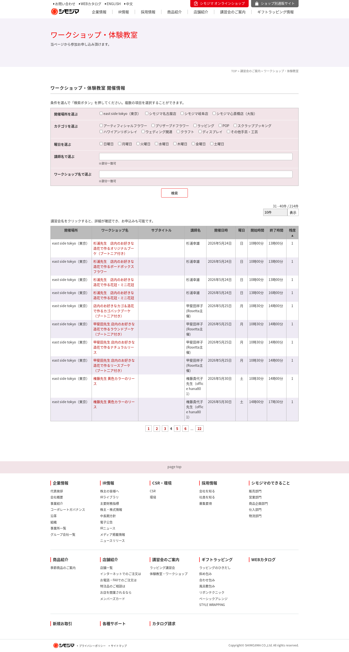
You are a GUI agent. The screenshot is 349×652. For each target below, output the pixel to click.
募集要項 (205, 503)
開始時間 (257, 230)
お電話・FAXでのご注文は (118, 580)
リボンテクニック (211, 592)
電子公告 (106, 522)
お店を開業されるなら (116, 592)
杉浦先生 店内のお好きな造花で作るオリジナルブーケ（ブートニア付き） (113, 248)
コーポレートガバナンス (67, 509)
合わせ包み (207, 580)
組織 (53, 522)
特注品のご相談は (112, 586)
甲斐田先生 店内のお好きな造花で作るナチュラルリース (114, 347)
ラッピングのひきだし (215, 567)
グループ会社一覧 (62, 534)
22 (199, 428)
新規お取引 (62, 623)
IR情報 (123, 12)
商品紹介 (174, 12)
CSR (153, 491)
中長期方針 (108, 515)
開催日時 (221, 230)
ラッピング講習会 (162, 567)
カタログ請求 (163, 623)
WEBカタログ (91, 3)
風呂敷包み (207, 586)
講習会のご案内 (233, 12)
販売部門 (255, 491)
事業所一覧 (58, 528)
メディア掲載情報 (112, 534)
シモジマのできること (270, 483)
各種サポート (114, 623)
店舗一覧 (106, 567)
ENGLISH (114, 3)
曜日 (241, 230)
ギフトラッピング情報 (275, 12)
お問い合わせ (65, 3)
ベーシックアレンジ (213, 598)
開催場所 (71, 230)
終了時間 (276, 230)
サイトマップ (119, 646)
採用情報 (148, 12)
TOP (234, 71)
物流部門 (255, 515)
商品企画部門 (258, 503)
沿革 (53, 515)
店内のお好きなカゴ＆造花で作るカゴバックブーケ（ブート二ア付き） (113, 310)
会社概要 (56, 497)
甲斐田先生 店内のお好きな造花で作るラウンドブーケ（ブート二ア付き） (114, 328)
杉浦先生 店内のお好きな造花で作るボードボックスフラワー (113, 266)
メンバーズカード (112, 598)
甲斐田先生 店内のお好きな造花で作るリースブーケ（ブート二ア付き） (114, 365)
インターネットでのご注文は (120, 573)
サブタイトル (161, 230)
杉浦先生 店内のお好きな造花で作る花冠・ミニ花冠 (113, 282)
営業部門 (255, 497)
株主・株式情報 (111, 509)
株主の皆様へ (109, 491)
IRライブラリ (109, 497)
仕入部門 (255, 509)
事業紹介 (56, 503)
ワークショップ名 (114, 230)
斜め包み (205, 573)
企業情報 (99, 12)
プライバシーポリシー (92, 646)
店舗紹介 (201, 12)
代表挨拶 (56, 491)
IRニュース (107, 528)
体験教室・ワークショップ (169, 573)
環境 (153, 497)
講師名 (195, 230)
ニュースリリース (112, 540)
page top (174, 466)
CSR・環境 (162, 483)
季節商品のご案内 (63, 567)
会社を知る (207, 491)
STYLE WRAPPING (212, 604)
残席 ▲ (292, 233)
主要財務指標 (109, 503)
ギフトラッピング (217, 559)
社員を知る (207, 497)
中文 (129, 3)
